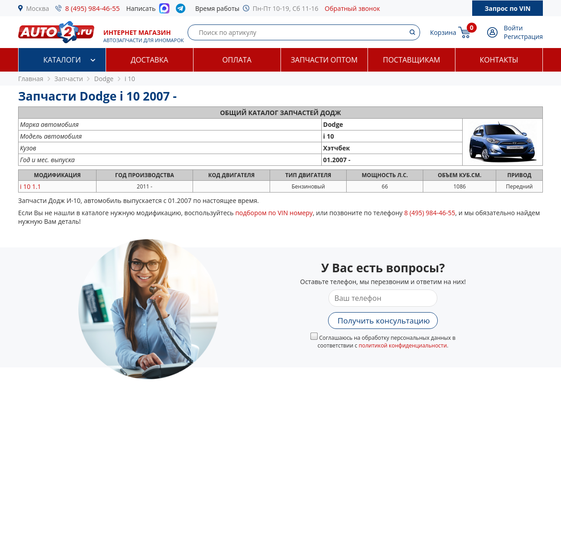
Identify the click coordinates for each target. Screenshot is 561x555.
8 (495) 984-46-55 (92, 8)
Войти (513, 28)
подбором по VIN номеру (274, 212)
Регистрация (523, 36)
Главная (31, 78)
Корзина (443, 32)
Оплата (236, 60)
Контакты (499, 60)
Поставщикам (411, 60)
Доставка (149, 60)
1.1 (30, 186)
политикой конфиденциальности (403, 345)
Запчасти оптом (324, 60)
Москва (37, 8)
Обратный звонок (352, 8)
